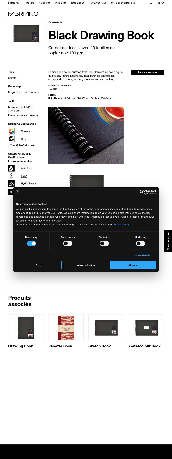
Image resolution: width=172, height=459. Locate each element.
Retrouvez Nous (97, 3)
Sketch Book (99, 345)
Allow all (133, 265)
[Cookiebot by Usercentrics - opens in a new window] (142, 192)
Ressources (77, 3)
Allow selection (86, 265)
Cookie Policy (121, 224)
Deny (39, 265)
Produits (29, 3)
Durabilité (60, 3)
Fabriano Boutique (125, 3)
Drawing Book (20, 345)
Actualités (44, 3)
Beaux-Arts (55, 22)
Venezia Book (60, 345)
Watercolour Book (145, 345)
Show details (142, 255)
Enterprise (14, 3)
